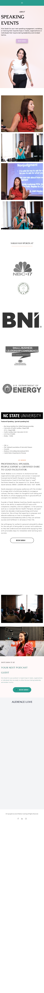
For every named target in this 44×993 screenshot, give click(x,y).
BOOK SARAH (22, 540)
